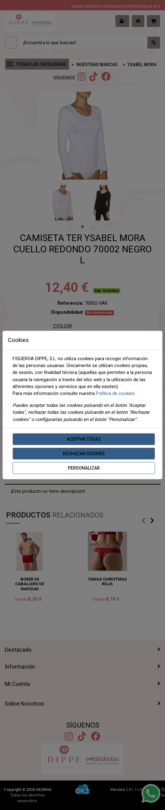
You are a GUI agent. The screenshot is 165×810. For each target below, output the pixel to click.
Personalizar (84, 468)
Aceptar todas (84, 439)
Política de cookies (115, 393)
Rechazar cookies (84, 453)
